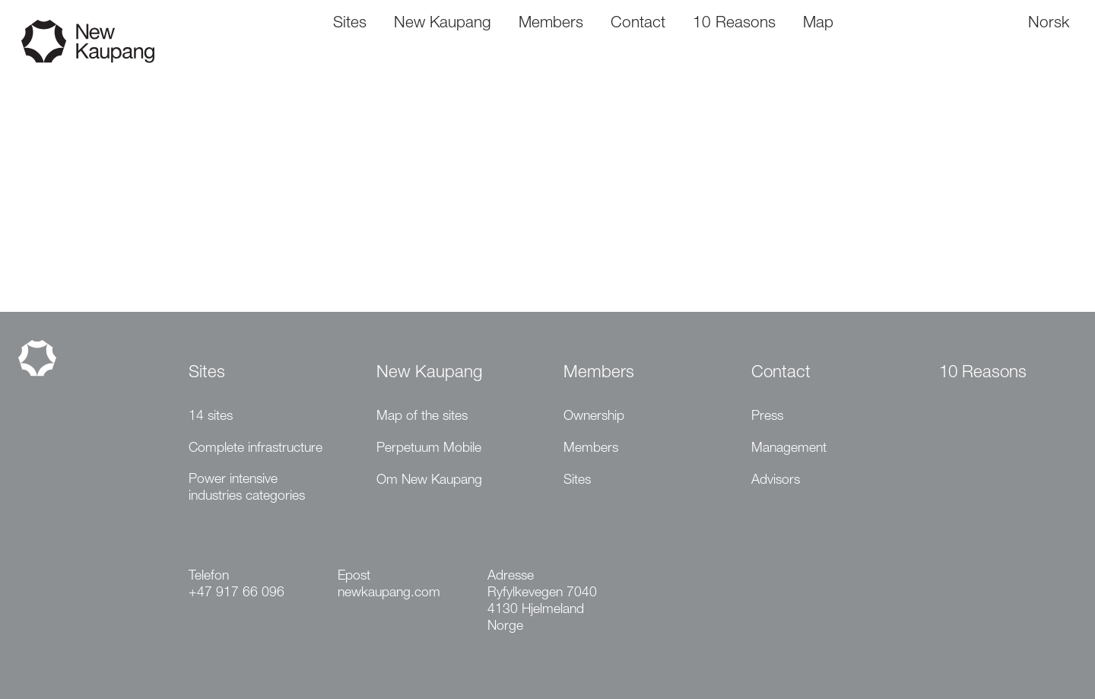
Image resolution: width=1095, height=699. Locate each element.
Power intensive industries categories (247, 488)
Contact (781, 373)
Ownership (593, 417)
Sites (207, 373)
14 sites (211, 417)
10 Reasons (983, 373)
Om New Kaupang (429, 481)
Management (789, 449)
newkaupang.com (389, 593)
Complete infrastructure (255, 449)
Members (598, 373)
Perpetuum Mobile (428, 449)
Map (818, 24)
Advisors (775, 481)
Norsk (1048, 24)
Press (767, 417)
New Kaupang (429, 373)
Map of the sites (422, 417)
